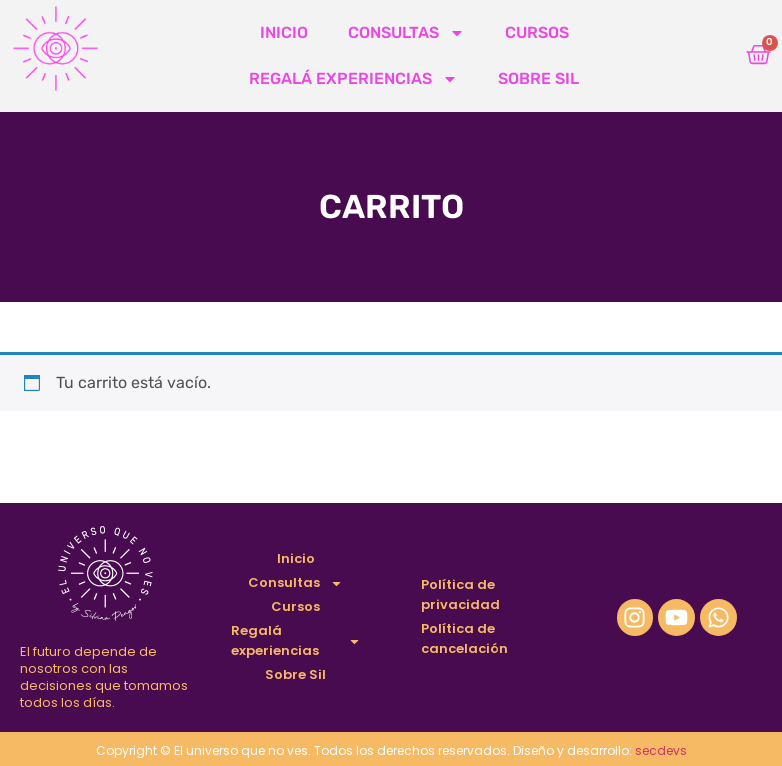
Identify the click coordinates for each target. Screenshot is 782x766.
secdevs (661, 750)
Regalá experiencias (353, 79)
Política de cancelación (464, 638)
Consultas (406, 33)
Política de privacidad (460, 594)
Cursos (537, 32)
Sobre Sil (538, 78)
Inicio (284, 32)
